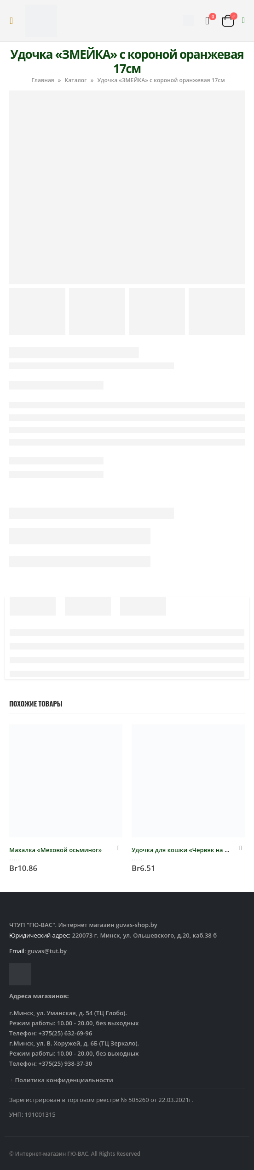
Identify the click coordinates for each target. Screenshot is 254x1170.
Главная (42, 80)
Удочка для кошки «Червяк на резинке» (192, 850)
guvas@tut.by (47, 951)
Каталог (76, 80)
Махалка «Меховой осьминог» (55, 850)
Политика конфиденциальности (64, 1080)
